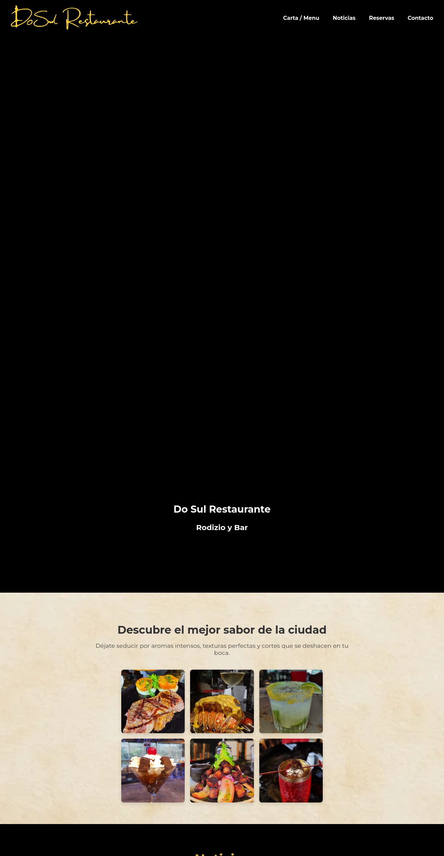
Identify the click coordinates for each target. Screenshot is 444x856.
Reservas (381, 18)
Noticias (344, 18)
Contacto (420, 18)
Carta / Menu (301, 18)
